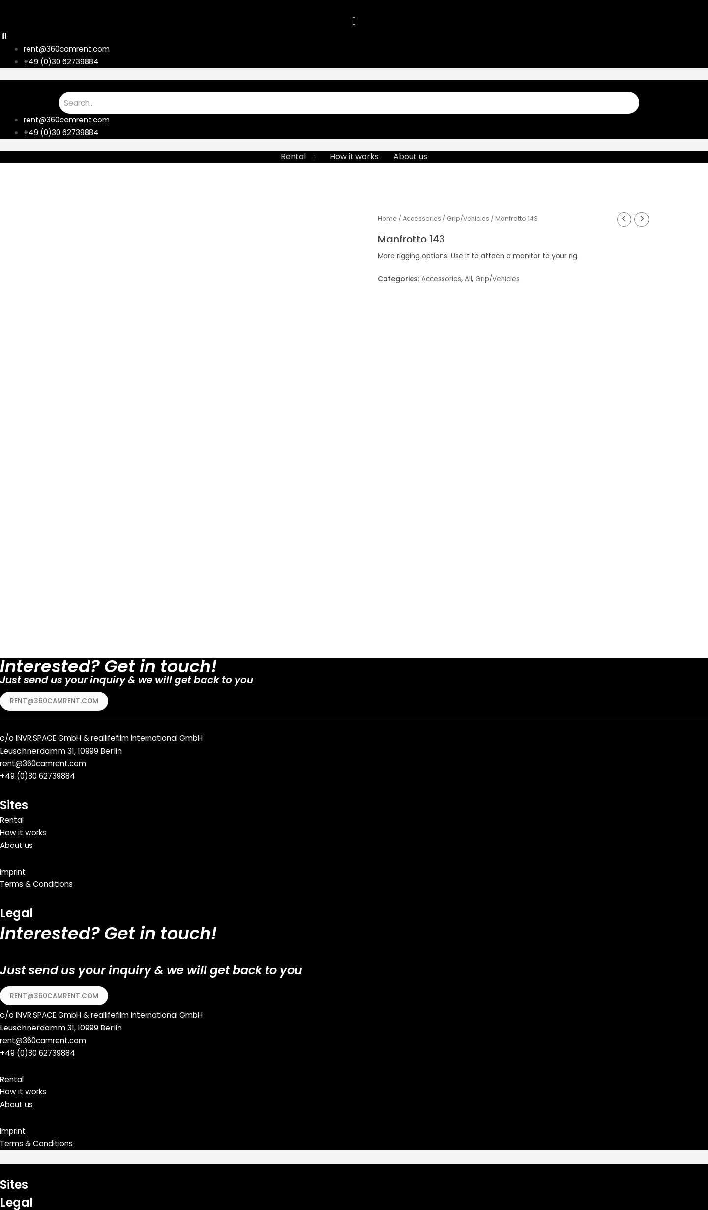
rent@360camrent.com (46, 761)
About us (410, 158)
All (469, 281)
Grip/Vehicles (471, 219)
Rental (293, 158)
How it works (354, 158)
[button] (55, 698)
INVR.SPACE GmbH (51, 736)
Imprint (14, 869)
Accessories (423, 219)
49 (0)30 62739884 (42, 774)
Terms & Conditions (38, 882)
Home (387, 219)
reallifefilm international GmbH (156, 736)
